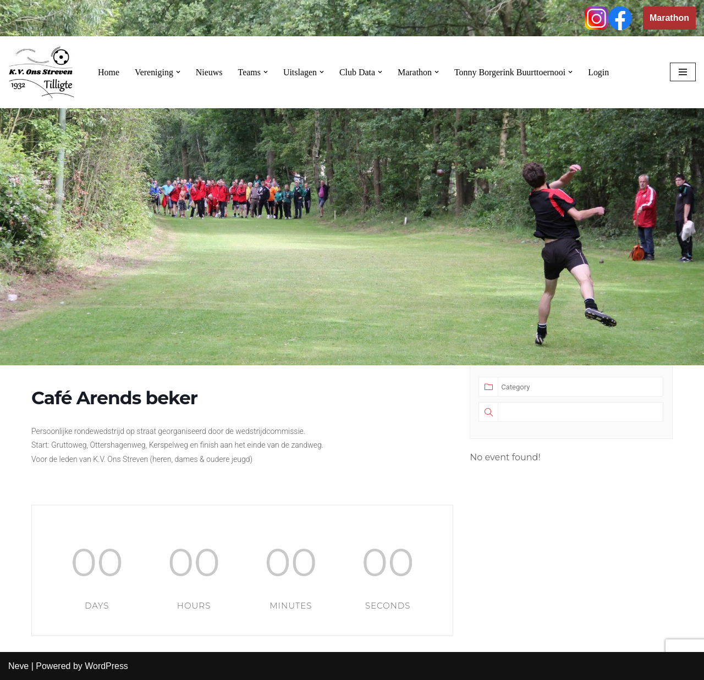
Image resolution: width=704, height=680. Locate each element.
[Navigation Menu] (683, 72)
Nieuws (209, 72)
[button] (178, 72)
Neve (18, 666)
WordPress (106, 666)
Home (108, 72)
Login (600, 72)
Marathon (669, 18)
